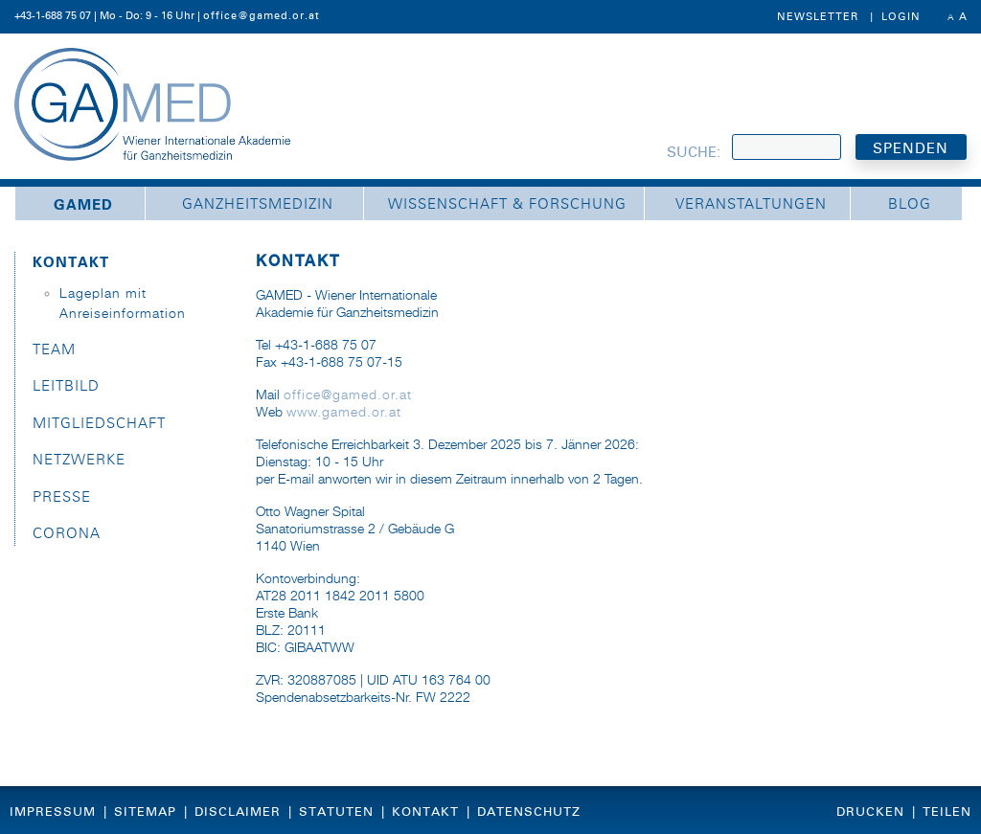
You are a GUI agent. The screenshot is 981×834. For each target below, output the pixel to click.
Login (901, 16)
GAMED (83, 205)
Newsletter (817, 16)
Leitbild (66, 386)
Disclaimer (237, 811)
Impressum (53, 811)
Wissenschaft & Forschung (507, 204)
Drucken (870, 811)
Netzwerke (79, 460)
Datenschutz (529, 811)
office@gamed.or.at (261, 15)
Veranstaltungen (751, 204)
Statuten (336, 811)
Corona (67, 534)
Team (54, 350)
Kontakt (71, 262)
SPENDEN (910, 148)
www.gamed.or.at (343, 412)
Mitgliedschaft (99, 424)
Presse (62, 497)
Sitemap (145, 811)
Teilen (947, 811)
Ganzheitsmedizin (257, 204)
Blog (909, 204)
